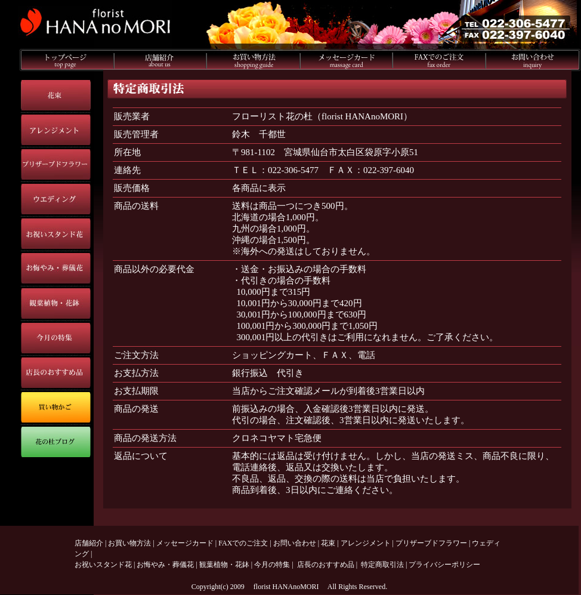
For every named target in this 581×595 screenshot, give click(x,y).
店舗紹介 (89, 543)
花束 (328, 543)
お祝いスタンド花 (103, 564)
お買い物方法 (129, 543)
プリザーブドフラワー (431, 543)
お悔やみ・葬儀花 (165, 564)
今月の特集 (272, 564)
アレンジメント (366, 543)
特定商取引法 (382, 564)
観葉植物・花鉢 (224, 564)
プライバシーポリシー (444, 564)
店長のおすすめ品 (325, 564)
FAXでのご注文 (243, 543)
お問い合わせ (294, 543)
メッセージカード (185, 543)
